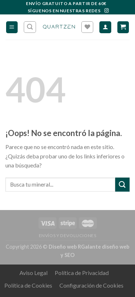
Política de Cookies (28, 285)
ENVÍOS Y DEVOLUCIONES (67, 235)
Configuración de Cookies (91, 285)
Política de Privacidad (82, 272)
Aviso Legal (33, 272)
